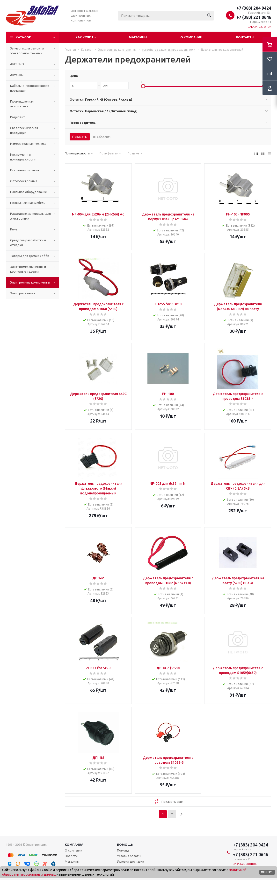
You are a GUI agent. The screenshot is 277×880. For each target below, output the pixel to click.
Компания (74, 844)
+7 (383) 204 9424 (253, 8)
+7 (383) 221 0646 (253, 17)
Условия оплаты (129, 856)
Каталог (23, 37)
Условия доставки (130, 861)
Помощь (125, 844)
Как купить (85, 37)
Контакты (245, 37)
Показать (79, 136)
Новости (71, 856)
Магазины (138, 37)
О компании (191, 37)
